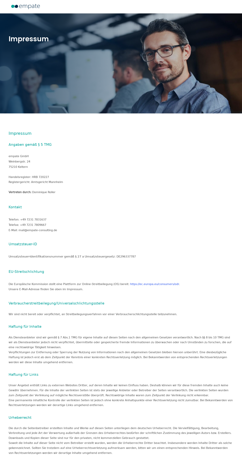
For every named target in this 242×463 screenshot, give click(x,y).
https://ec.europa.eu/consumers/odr (154, 283)
